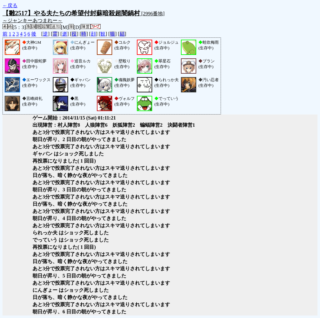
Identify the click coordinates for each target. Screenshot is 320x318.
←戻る (10, 5)
